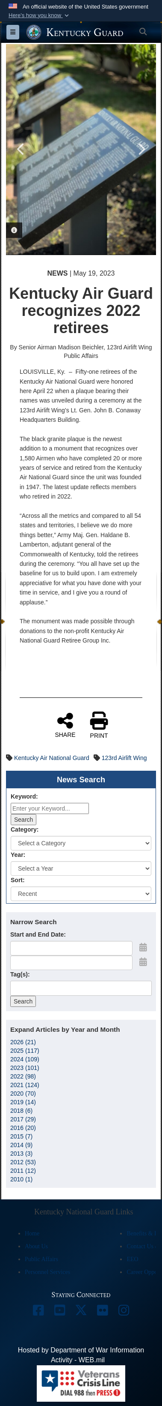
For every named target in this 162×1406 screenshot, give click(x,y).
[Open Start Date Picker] (143, 947)
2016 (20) (23, 1127)
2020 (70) (23, 1093)
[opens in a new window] (38, 1312)
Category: (24, 829)
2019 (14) (23, 1102)
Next (141, 149)
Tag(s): (20, 974)
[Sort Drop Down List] (81, 893)
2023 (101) (24, 1067)
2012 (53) (23, 1162)
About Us (36, 1246)
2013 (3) (21, 1153)
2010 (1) (21, 1179)
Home (32, 1233)
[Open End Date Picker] (143, 961)
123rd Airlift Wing (124, 757)
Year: (18, 854)
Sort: (18, 880)
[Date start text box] (71, 948)
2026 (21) (23, 1042)
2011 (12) (23, 1170)
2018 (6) (21, 1110)
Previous (20, 149)
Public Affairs (41, 1259)
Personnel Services (47, 1272)
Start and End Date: (38, 934)
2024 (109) (24, 1059)
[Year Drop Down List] (81, 868)
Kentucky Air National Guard (51, 757)
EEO (132, 1259)
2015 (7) (21, 1136)
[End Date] (71, 962)
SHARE (65, 725)
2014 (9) (21, 1145)
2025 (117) (24, 1050)
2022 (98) (23, 1076)
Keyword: (24, 796)
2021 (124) (24, 1085)
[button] (40, 15)
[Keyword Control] (50, 808)
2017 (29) (23, 1119)
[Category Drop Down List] (81, 843)
